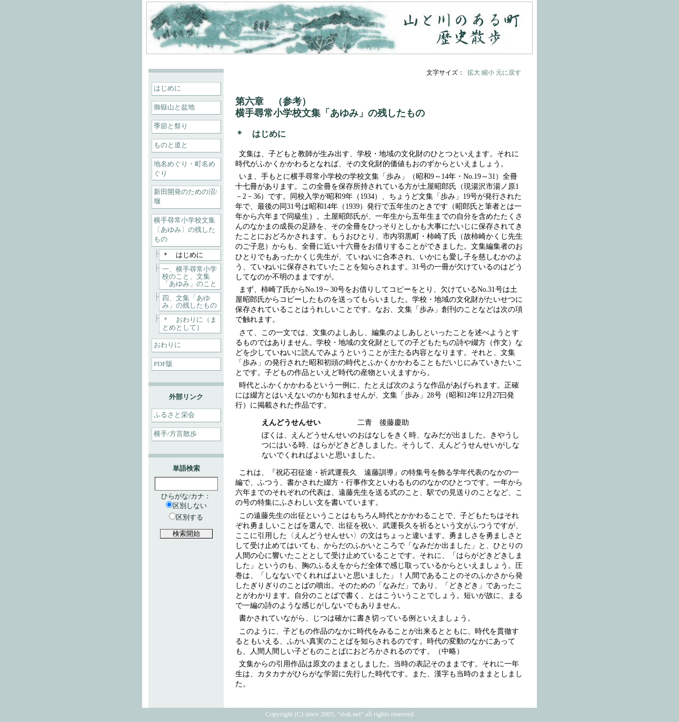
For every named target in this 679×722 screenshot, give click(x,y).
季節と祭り (171, 126)
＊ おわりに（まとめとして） (189, 323)
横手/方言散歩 (175, 434)
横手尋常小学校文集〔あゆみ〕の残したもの (184, 230)
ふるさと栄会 (174, 415)
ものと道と (171, 145)
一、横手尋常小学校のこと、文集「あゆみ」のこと (189, 277)
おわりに (167, 345)
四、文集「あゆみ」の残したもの (189, 301)
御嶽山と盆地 (174, 107)
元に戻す (508, 72)
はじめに (167, 88)
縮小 (488, 72)
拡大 (473, 72)
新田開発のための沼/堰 (185, 196)
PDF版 (163, 364)
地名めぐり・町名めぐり (184, 168)
